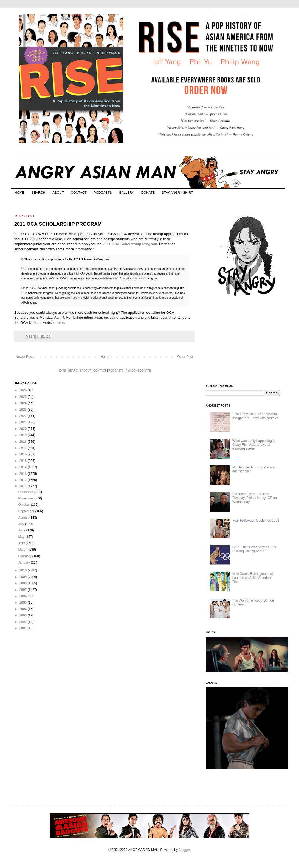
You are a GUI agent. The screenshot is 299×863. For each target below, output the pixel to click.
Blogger (184, 850)
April (22, 543)
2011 (23, 486)
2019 (23, 435)
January (24, 562)
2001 (23, 628)
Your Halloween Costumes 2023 (255, 520)
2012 (23, 480)
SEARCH (38, 193)
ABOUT (58, 193)
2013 (23, 474)
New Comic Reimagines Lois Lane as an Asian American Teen (253, 578)
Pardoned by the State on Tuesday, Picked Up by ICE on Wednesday (254, 498)
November (26, 498)
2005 (23, 602)
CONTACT (78, 193)
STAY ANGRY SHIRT (177, 193)
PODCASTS (103, 193)
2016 (23, 454)
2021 (23, 422)
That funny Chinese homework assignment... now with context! (255, 416)
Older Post (185, 357)
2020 (23, 429)
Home (105, 357)
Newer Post (24, 357)
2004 (23, 609)
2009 (23, 577)
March (23, 549)
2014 (23, 467)
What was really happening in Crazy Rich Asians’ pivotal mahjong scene (253, 445)
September (26, 511)
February (25, 556)
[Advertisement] (243, 340)
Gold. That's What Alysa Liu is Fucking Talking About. (254, 549)
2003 (23, 615)
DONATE (148, 193)
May (21, 537)
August (23, 517)
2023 (23, 410)
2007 (23, 590)
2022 (23, 416)
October (24, 505)
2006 (23, 596)
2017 (23, 448)
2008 (23, 583)
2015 (23, 461)
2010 (23, 570)
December (26, 492)
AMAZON (131, 370)
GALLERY (126, 193)
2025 (23, 397)
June (22, 530)
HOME (19, 193)
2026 (23, 390)
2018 (23, 442)
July (21, 524)
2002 (23, 622)
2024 (23, 403)
